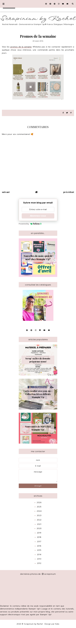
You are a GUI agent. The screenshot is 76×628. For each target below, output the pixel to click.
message (38, 475)
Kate (57, 624)
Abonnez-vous (38, 216)
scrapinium (49, 574)
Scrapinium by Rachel (38, 18)
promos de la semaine (21, 46)
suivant (6, 192)
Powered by (30, 224)
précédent (68, 192)
